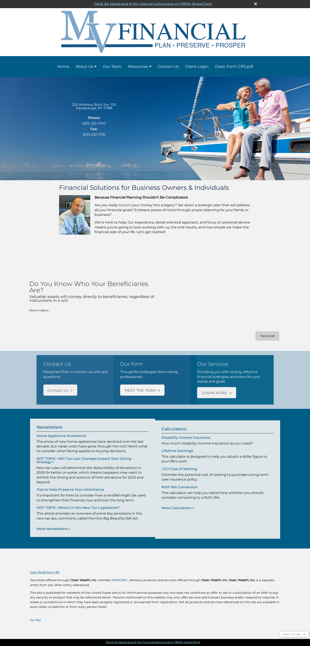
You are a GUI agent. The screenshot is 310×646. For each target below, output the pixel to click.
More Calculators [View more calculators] (178, 514)
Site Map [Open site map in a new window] (35, 620)
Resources (138, 66)
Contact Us (168, 66)
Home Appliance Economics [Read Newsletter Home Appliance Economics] (61, 430)
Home (63, 66)
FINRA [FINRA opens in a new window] (116, 580)
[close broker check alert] (255, 4)
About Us (84, 66)
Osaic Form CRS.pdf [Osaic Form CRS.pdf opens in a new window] (234, 66)
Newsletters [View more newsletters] (49, 421)
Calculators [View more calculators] (174, 434)
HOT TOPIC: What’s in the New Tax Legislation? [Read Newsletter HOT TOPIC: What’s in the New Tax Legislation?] (77, 502)
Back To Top (294, 634)
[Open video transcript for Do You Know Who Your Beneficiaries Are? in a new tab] (261, 336)
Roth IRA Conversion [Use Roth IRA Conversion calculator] (180, 493)
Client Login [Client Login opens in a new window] (196, 66)
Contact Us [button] (105, 390)
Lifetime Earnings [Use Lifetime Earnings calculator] (177, 457)
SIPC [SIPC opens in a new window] (125, 580)
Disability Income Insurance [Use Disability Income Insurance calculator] (186, 443)
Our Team (112, 66)
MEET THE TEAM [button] (140, 390)
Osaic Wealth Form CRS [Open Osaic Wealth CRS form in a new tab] (45, 572)
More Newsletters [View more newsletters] (53, 523)
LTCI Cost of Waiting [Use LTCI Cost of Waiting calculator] (179, 475)
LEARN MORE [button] (167, 393)
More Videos (33, 310)
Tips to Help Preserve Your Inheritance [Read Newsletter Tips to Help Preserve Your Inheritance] (70, 484)
